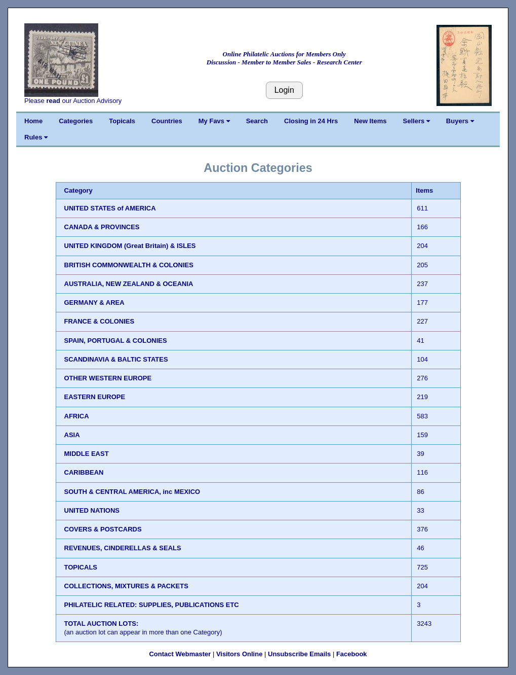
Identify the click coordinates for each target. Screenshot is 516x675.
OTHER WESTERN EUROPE (108, 378)
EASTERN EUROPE (95, 397)
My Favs (214, 121)
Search (257, 121)
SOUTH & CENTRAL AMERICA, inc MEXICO (132, 491)
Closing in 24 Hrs (311, 121)
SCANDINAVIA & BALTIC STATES (116, 359)
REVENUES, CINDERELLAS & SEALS (122, 548)
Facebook (351, 654)
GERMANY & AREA (94, 302)
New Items (370, 121)
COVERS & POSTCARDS (103, 529)
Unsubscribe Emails (299, 654)
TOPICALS (81, 567)
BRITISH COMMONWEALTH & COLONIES (128, 265)
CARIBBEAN (84, 472)
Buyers (460, 121)
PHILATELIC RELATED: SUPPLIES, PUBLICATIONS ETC (151, 605)
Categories (76, 121)
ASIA (72, 435)
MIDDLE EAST (86, 453)
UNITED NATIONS (92, 510)
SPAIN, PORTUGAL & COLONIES (115, 340)
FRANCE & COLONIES (99, 321)
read (53, 100)
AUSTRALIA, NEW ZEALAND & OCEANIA (128, 284)
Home (33, 121)
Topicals (122, 121)
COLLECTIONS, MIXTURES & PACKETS (126, 586)
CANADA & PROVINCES (102, 227)
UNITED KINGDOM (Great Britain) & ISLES (130, 246)
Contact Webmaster (180, 654)
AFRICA (76, 416)
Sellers (416, 121)
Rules (36, 137)
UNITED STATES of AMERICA (110, 208)
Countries (166, 121)
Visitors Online (239, 654)
